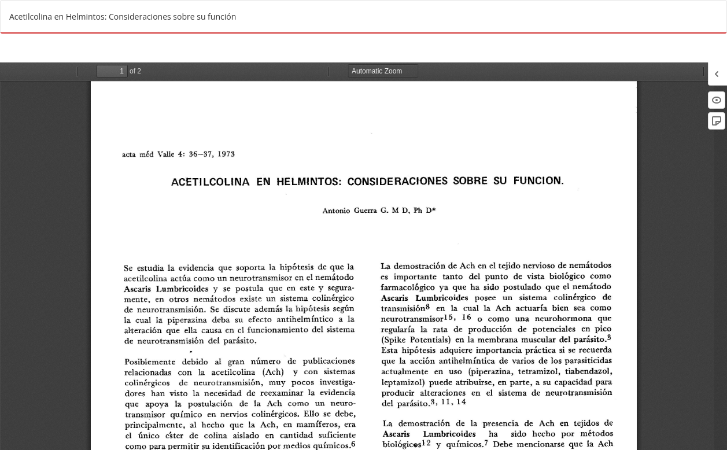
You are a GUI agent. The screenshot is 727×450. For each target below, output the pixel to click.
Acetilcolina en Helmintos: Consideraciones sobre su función (122, 16)
